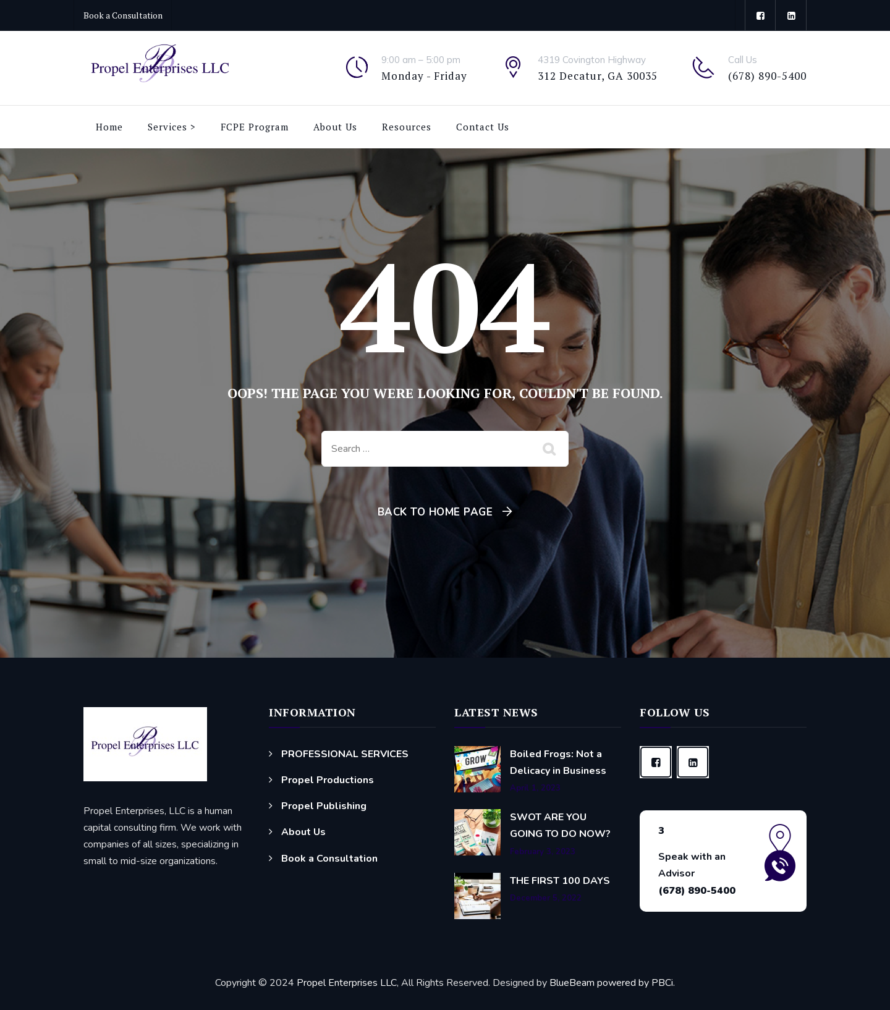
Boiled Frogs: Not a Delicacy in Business (558, 762)
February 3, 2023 (542, 852)
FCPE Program (255, 127)
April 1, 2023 (535, 788)
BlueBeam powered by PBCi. (611, 983)
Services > (172, 127)
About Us (335, 127)
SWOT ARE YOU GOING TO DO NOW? (560, 825)
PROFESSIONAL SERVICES (345, 754)
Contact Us (482, 127)
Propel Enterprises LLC (347, 983)
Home (109, 127)
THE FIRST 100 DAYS (560, 881)
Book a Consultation (123, 15)
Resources (406, 127)
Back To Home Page (435, 512)
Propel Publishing (324, 806)
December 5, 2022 (546, 898)
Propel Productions (327, 780)
